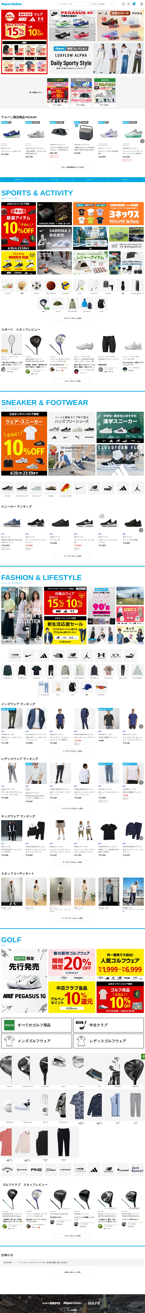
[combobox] (73, 4)
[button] (142, 141)
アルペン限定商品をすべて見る (72, 167)
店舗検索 (74, 1310)
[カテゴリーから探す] (102, 4)
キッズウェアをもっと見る (72, 862)
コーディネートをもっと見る (72, 918)
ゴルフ (125, 179)
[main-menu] (141, 4)
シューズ (54, 179)
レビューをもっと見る (72, 381)
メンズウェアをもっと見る (72, 751)
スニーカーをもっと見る (72, 556)
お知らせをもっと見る (72, 1272)
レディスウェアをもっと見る (72, 808)
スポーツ (18, 179)
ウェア (89, 179)
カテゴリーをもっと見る (72, 318)
